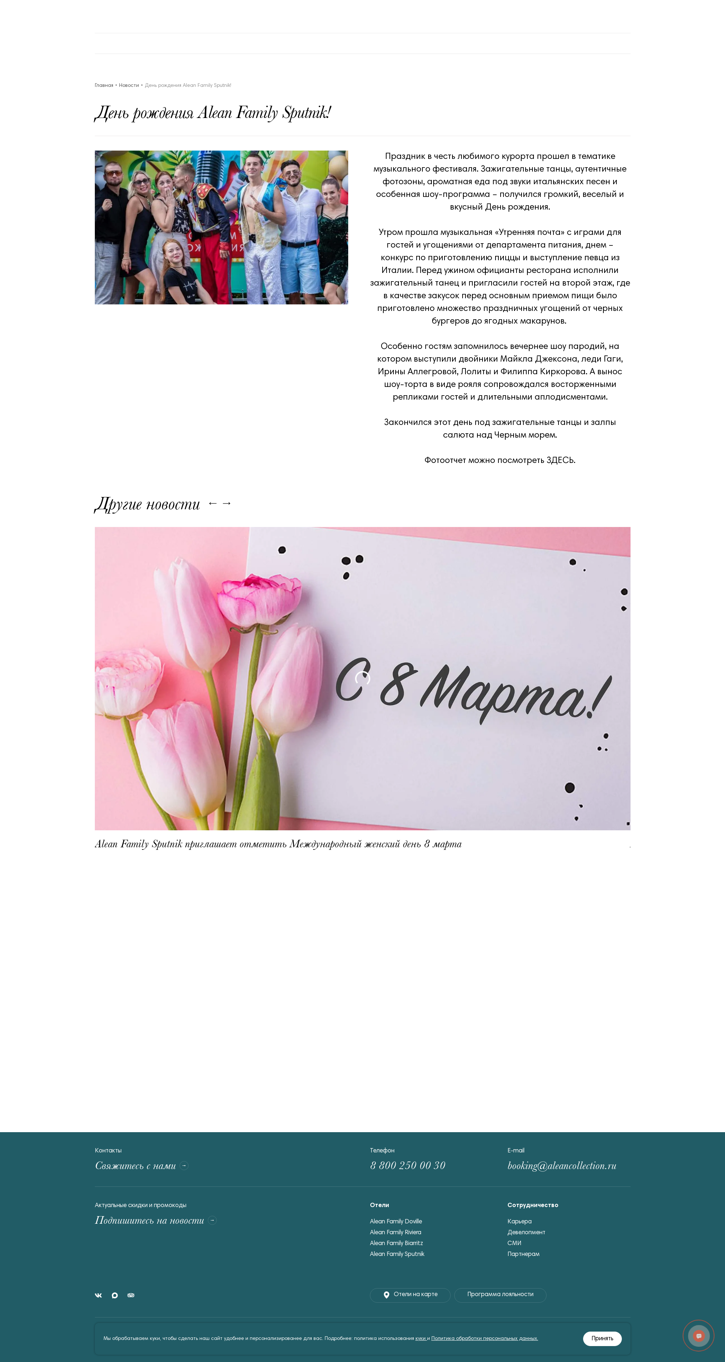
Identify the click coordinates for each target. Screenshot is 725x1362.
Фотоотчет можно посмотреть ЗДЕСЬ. (500, 460)
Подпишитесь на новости (156, 1220)
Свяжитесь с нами (142, 1165)
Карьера (519, 1222)
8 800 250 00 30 (407, 1165)
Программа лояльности (500, 1295)
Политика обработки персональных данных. (484, 1338)
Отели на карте (410, 1295)
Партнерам (523, 1255)
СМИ (514, 1244)
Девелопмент (526, 1233)
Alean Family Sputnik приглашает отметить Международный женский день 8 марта (278, 843)
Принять (602, 1339)
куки (421, 1338)
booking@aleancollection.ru (561, 1165)
